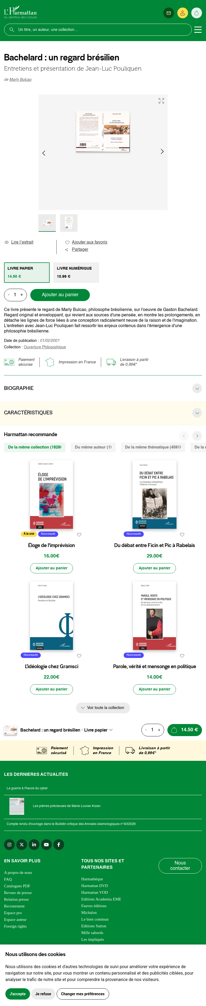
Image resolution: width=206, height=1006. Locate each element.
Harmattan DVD (94, 886)
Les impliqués (92, 939)
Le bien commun (95, 919)
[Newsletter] (168, 13)
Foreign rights (15, 926)
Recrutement (14, 906)
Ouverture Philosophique (45, 347)
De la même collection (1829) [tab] (34, 447)
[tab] (27, 272)
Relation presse (16, 899)
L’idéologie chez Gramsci (51, 666)
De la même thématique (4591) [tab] (153, 447)
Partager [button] (76, 250)
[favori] (79, 534)
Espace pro (13, 913)
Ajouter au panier (60, 294)
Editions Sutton (93, 926)
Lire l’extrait (18, 242)
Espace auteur (15, 919)
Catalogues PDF (17, 886)
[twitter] (21, 844)
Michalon (89, 912)
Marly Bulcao (20, 80)
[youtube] (46, 844)
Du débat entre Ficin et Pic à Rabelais (154, 545)
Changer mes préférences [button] (83, 994)
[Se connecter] (182, 13)
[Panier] (196, 13)
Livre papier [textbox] (96, 730)
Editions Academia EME (101, 899)
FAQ (8, 879)
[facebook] (58, 844)
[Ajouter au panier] (51, 568)
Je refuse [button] (43, 994)
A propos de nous (18, 872)
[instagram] (9, 844)
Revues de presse (18, 893)
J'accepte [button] (18, 994)
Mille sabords (92, 933)
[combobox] (100, 729)
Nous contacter (180, 866)
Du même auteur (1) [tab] (93, 447)
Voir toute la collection (105, 708)
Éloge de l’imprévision (51, 545)
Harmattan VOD (94, 892)
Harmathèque (92, 879)
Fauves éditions (93, 906)
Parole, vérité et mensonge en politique (154, 666)
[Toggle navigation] (198, 30)
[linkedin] (34, 844)
